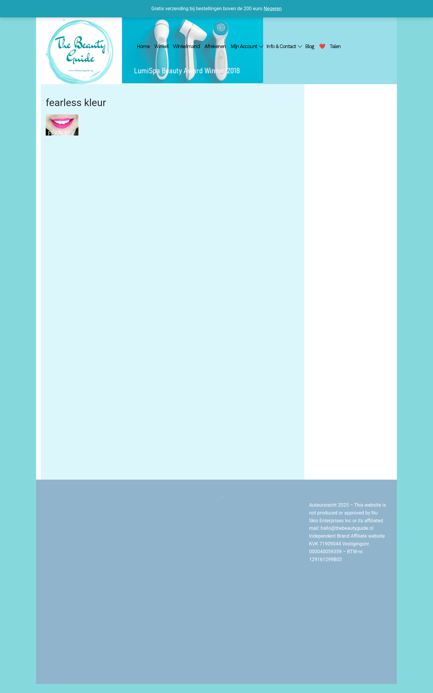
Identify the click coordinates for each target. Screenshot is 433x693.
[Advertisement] (350, 187)
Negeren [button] (273, 8)
